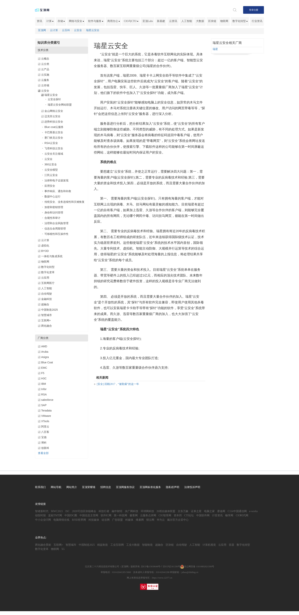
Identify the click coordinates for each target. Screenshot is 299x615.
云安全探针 (54, 99)
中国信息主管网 (89, 515)
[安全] (100, 384)
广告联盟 (117, 519)
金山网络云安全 (53, 110)
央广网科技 (131, 511)
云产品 (45, 69)
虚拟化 (45, 245)
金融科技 (46, 299)
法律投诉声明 (192, 487)
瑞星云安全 (92, 30)
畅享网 (229, 515)
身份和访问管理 (53, 212)
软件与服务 (95, 21)
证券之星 (196, 511)
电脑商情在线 (61, 519)
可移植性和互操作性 (56, 233)
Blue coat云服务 (53, 126)
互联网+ (46, 320)
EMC (44, 367)
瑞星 (215, 49)
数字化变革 (48, 272)
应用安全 (49, 185)
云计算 (54, 30)
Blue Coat (47, 362)
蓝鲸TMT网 (55, 515)
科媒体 (129, 519)
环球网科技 (147, 511)
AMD (44, 346)
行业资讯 (257, 21)
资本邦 (178, 515)
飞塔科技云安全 (53, 148)
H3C (44, 378)
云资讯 (173, 21)
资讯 (39, 21)
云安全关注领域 (53, 153)
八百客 (45, 431)
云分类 (45, 63)
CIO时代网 (242, 515)
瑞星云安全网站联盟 (60, 104)
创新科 (45, 447)
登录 (251, 10)
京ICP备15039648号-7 (151, 566)
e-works (253, 511)
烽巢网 (140, 519)
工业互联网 (117, 544)
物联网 (224, 21)
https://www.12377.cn (162, 577)
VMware (46, 415)
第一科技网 (120, 515)
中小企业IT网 (43, 519)
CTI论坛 (189, 515)
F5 (42, 373)
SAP (44, 405)
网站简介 (71, 487)
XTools (45, 421)
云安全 (78, 30)
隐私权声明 (172, 487)
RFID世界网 (79, 519)
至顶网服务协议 (125, 487)
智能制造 (147, 544)
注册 (256, 10)
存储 (61, 21)
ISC (67, 511)
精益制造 (102, 544)
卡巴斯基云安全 (53, 132)
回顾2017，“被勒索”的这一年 (121, 384)
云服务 (45, 80)
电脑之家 (209, 511)
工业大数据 (133, 544)
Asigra (45, 357)
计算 (50, 21)
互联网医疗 (48, 282)
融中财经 (117, 511)
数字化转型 (240, 21)
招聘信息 (105, 487)
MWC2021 (57, 511)
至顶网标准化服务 (150, 487)
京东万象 (183, 511)
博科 (44, 442)
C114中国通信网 (237, 511)
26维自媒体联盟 (166, 511)
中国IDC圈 (70, 515)
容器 (231, 544)
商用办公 (113, 21)
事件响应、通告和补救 (57, 191)
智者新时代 (41, 511)
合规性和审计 (52, 217)
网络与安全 (76, 21)
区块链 (212, 21)
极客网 (134, 515)
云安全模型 (51, 169)
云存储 (45, 85)
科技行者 (104, 511)
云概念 (45, 58)
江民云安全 (51, 175)
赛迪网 (221, 511)
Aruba (44, 351)
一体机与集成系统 (52, 256)
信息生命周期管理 (55, 228)
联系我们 (40, 487)
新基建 (161, 21)
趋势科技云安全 (53, 121)
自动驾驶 (46, 293)
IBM (43, 383)
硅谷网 (106, 519)
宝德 (44, 437)
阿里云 (45, 426)
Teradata (46, 410)
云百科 (66, 30)
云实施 (45, 74)
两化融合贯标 (43, 544)
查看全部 (43, 453)
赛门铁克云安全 (53, 137)
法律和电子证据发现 (56, 180)
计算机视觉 (209, 544)
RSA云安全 (51, 143)
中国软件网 (203, 515)
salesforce (47, 399)
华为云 (161, 519)
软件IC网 (106, 515)
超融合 (45, 304)
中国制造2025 (49, 309)
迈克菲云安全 (52, 116)
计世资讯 (217, 515)
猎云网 (150, 519)
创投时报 (40, 515)
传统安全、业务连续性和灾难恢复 (64, 201)
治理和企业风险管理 (56, 223)
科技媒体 (93, 519)
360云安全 (50, 164)
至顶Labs (147, 21)
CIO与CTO (131, 21)
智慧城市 (46, 315)
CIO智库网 (165, 515)
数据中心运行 (52, 196)
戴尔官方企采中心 (178, 519)
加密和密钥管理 (53, 207)
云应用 (45, 277)
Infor (44, 389)
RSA (44, 394)
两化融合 (46, 325)
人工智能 (186, 21)
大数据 (200, 21)
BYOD (45, 250)
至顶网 (42, 30)
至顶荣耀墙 (88, 487)
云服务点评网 (148, 515)
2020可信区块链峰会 (84, 511)
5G (63, 549)
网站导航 (56, 487)
